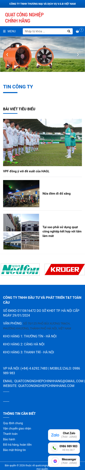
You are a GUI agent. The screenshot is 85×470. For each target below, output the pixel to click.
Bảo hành (9, 439)
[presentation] (7, 54)
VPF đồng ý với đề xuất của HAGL (26, 171)
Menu (9, 31)
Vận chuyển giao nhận (17, 428)
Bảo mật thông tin (14, 450)
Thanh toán (10, 433)
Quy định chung (13, 423)
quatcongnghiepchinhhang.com (46, 386)
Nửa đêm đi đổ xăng (56, 193)
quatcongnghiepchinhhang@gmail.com (48, 381)
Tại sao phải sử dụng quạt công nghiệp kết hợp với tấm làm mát (62, 231)
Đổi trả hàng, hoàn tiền (17, 444)
